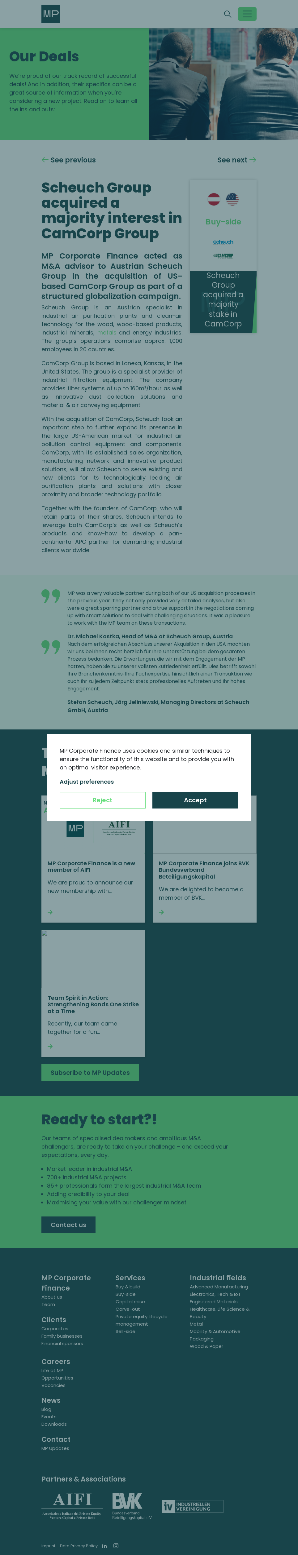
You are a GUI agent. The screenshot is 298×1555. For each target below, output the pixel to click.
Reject (103, 800)
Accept (195, 800)
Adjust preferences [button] (87, 782)
